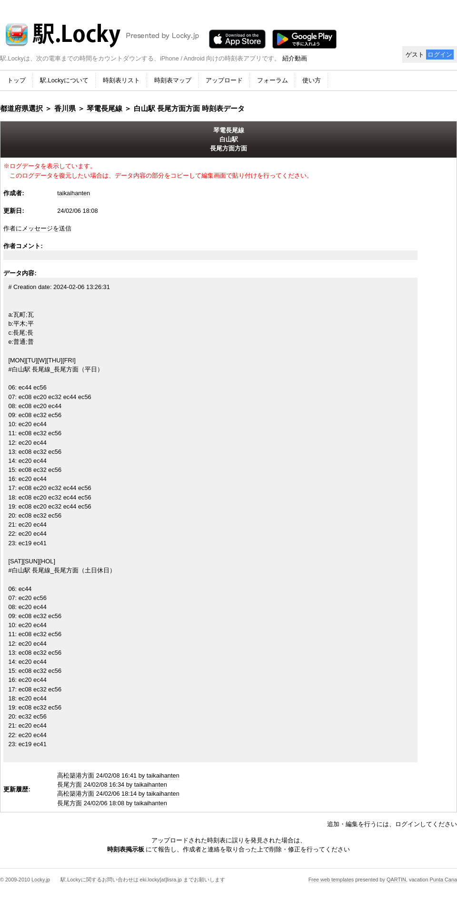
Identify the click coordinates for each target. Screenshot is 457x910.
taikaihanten (73, 193)
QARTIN (396, 879)
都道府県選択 (21, 108)
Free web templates (331, 879)
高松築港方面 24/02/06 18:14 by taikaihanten (118, 793)
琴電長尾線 (104, 108)
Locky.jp (40, 879)
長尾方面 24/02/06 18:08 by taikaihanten (112, 803)
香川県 (65, 108)
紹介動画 (294, 58)
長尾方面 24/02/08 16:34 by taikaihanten (112, 784)
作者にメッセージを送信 (37, 228)
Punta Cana (443, 879)
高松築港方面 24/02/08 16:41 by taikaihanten (118, 775)
